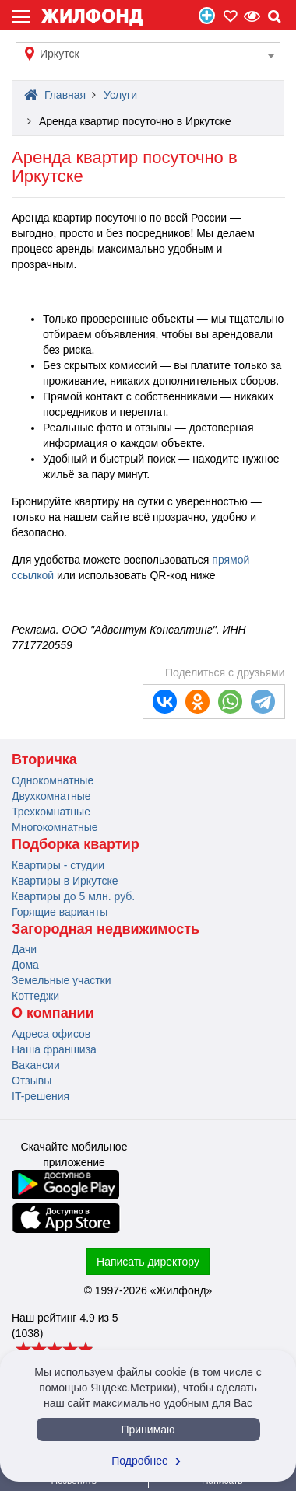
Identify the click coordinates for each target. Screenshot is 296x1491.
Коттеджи (35, 996)
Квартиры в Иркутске (65, 881)
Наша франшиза (54, 1049)
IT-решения (40, 1096)
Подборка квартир (75, 844)
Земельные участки (61, 980)
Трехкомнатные (51, 811)
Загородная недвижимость (105, 929)
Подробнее (148, 1460)
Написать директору (148, 1261)
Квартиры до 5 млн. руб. (73, 896)
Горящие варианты (59, 912)
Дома (25, 964)
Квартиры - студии (58, 865)
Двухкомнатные (51, 796)
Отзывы (31, 1080)
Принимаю (147, 1429)
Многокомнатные (55, 827)
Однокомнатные (52, 780)
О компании (53, 1013)
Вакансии (36, 1065)
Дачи (24, 949)
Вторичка (44, 759)
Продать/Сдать (207, 15)
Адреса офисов (51, 1034)
